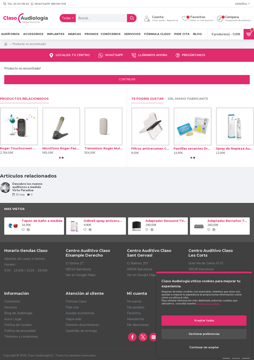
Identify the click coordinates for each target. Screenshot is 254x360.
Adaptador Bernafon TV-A (227, 221)
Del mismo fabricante (188, 99)
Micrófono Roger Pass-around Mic (61, 148)
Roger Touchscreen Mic (19, 148)
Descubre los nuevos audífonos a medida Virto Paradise (27, 187)
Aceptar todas (204, 320)
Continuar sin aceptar (204, 347)
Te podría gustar (147, 99)
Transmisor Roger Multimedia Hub (103, 148)
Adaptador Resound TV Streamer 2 (166, 221)
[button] (60, 158)
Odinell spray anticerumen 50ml (104, 221)
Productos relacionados (24, 99)
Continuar (127, 79)
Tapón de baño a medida (42, 221)
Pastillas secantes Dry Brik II (193, 148)
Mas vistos (14, 209)
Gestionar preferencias (204, 334)
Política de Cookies (207, 303)
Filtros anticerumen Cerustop (150, 148)
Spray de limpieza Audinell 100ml (235, 148)
